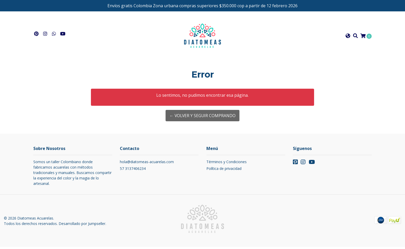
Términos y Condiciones (226, 163)
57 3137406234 (133, 170)
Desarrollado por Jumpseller (82, 225)
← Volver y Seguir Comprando (202, 117)
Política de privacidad (224, 170)
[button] (348, 37)
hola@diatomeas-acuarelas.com (147, 163)
